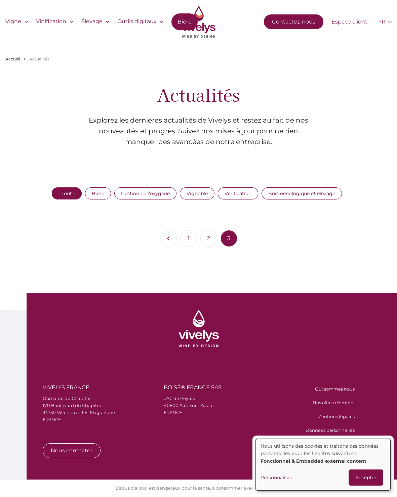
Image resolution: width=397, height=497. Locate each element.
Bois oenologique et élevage (301, 193)
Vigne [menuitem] (13, 21)
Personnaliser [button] (276, 478)
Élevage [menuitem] (92, 21)
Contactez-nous (293, 21)
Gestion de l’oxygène (145, 193)
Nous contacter (71, 450)
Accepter (365, 478)
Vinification (238, 193)
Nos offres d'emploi (334, 402)
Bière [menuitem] (184, 21)
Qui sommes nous (335, 389)
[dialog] (323, 464)
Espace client (349, 21)
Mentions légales (336, 416)
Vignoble (197, 193)
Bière (98, 193)
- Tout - (66, 193)
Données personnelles (330, 430)
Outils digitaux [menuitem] (137, 21)
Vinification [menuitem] (51, 21)
